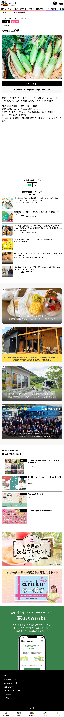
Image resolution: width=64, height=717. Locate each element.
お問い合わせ (9, 694)
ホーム (6, 676)
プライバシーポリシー (12, 690)
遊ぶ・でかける (20, 9)
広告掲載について (10, 679)
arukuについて (10, 683)
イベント (5, 22)
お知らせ (7, 698)
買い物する (52, 9)
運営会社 (8, 687)
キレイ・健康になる (37, 9)
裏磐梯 (6, 25)
